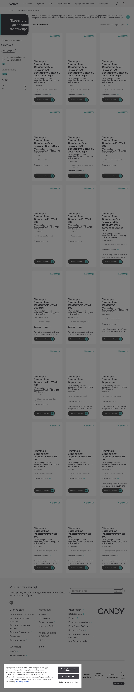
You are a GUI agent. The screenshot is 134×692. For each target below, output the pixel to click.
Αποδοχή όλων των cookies (68, 669)
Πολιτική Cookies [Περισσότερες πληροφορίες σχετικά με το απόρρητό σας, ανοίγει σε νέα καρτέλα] (22, 681)
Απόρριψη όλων (68, 676)
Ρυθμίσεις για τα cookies (68, 682)
